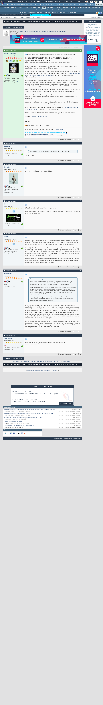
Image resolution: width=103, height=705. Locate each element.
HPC (39, 7)
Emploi (57, 2)
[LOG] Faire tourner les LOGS (13, 422)
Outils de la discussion (64, 47)
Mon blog (28, 134)
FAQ (26, 2)
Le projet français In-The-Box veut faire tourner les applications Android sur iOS (42, 31)
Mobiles (92, 5)
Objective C (73, 12)
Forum (8, 21)
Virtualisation (96, 7)
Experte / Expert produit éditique (24, 399)
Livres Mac (47, 12)
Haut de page (77, 438)
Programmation (72, 5)
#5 (80, 233)
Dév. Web (58, 5)
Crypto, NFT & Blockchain (59, 10)
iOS (68, 12)
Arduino (26, 7)
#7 (80, 335)
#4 (80, 201)
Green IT (65, 7)
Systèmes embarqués (84, 7)
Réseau (59, 7)
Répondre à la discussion (13, 27)
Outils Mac (55, 12)
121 (17, 82)
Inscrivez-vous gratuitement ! (40, 14)
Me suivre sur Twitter (46, 134)
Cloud (31, 5)
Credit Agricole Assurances (27, 394)
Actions (15, 17)
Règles (38, 17)
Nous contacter (58, 438)
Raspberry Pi (51, 7)
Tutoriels (19, 2)
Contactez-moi (59, 129)
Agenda (28, 17)
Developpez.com (67, 438)
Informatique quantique (43, 10)
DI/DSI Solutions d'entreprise (19, 5)
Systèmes (99, 5)
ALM (40, 5)
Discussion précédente (35, 370)
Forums (10, 2)
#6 (80, 270)
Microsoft (46, 5)
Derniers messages (6, 17)
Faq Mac (39, 12)
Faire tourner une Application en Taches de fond (19, 426)
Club (78, 2)
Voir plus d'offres (66, 403)
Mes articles (35, 134)
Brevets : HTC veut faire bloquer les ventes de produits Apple (23, 418)
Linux (20, 7)
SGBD (80, 5)
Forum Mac (23, 12)
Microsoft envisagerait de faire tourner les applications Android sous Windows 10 (29, 414)
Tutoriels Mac (32, 12)
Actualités (16, 362)
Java (52, 5)
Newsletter (48, 2)
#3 (80, 164)
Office (86, 5)
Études (65, 2)
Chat (39, 2)
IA (36, 5)
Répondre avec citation (64, 139)
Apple (23, 21)
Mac (44, 7)
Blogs (32, 2)
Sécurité (73, 7)
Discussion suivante (51, 370)
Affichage (76, 47)
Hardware (33, 7)
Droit (72, 2)
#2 (80, 143)
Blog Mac (62, 12)
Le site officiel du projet (39, 116)
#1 (80, 50)
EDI (64, 5)
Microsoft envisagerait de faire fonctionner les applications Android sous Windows (30, 410)
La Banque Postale (22, 401)
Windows (13, 7)
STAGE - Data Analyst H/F (21, 392)
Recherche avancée (96, 17)
